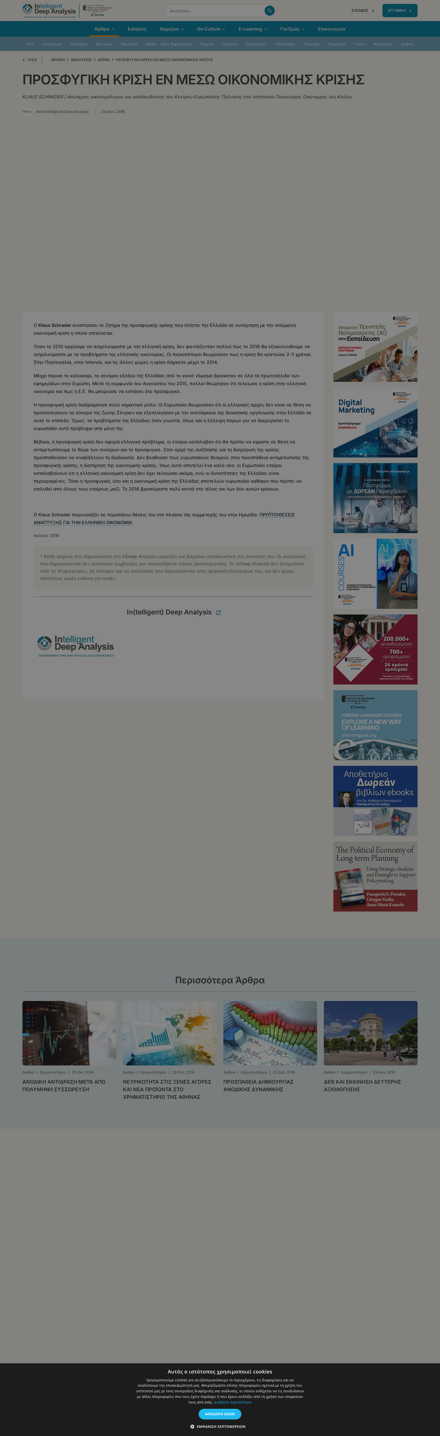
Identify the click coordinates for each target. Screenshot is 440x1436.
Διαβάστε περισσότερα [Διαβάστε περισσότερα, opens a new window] (233, 1402)
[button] (220, 1426)
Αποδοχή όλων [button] (220, 1414)
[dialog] (220, 718)
